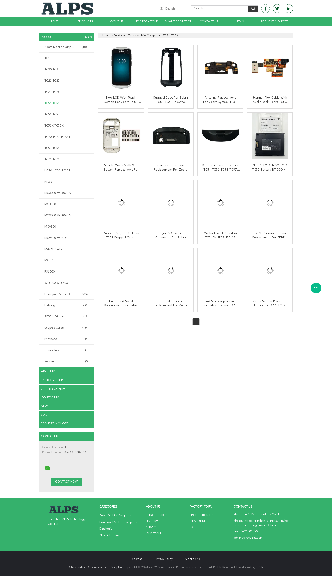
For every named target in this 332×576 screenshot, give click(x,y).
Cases (45, 414)
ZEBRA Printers (66, 316)
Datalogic (66, 305)
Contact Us (209, 21)
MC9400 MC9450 (56, 238)
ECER (259, 567)
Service (151, 527)
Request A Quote (274, 21)
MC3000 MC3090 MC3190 (62, 193)
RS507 (48, 260)
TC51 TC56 (52, 103)
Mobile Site (192, 559)
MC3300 (50, 204)
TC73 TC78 (52, 159)
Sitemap (137, 559)
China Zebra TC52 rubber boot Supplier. (96, 567)
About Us (116, 21)
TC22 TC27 (52, 80)
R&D (193, 527)
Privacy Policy (164, 559)
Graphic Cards (66, 328)
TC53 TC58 (52, 148)
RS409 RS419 (53, 249)
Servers (66, 361)
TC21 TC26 (52, 91)
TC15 (48, 58)
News (240, 21)
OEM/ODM (197, 521)
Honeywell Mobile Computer (66, 294)
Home (54, 21)
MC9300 (50, 226)
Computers (66, 350)
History (152, 521)
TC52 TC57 (52, 114)
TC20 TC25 (52, 69)
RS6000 (49, 271)
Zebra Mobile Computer (66, 47)
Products (85, 21)
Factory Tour (147, 21)
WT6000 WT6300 (56, 282)
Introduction (157, 515)
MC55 (48, 181)
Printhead (66, 339)
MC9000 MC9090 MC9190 (62, 215)
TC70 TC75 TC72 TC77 (60, 136)
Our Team (153, 533)
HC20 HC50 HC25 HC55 (60, 170)
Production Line (202, 515)
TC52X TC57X (54, 125)
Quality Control (178, 21)
